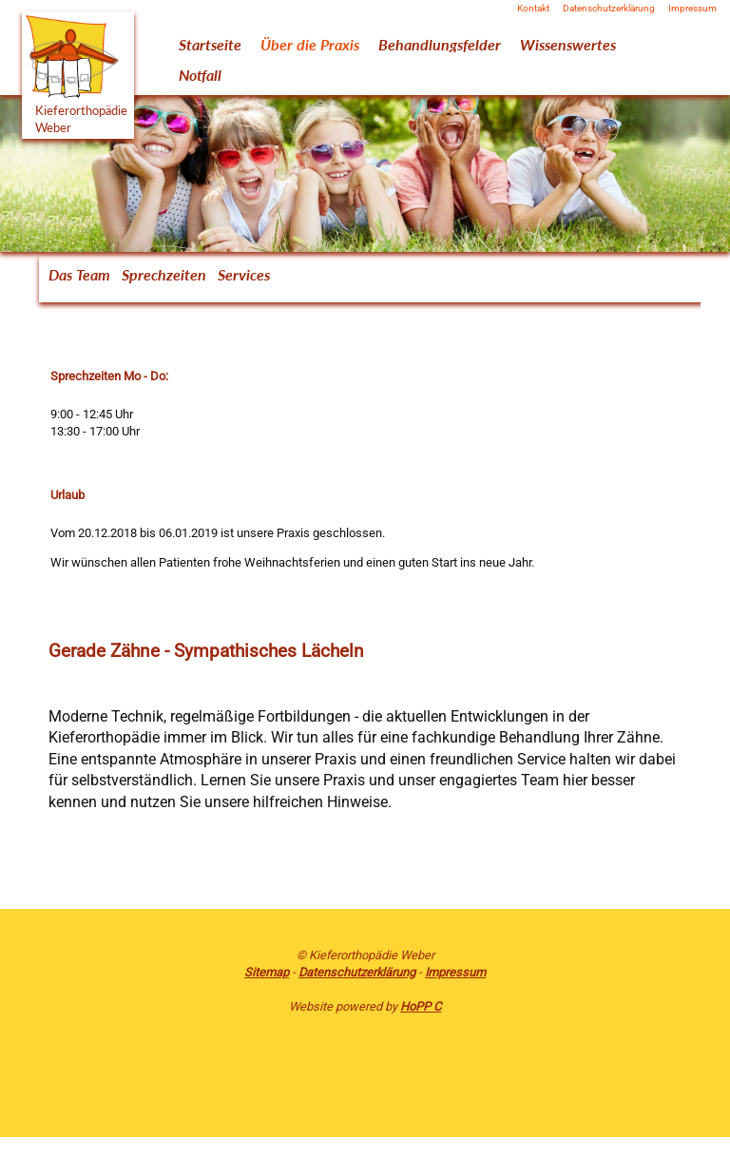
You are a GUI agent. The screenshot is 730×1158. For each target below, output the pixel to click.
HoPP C (420, 1006)
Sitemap (266, 972)
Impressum (692, 8)
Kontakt (533, 8)
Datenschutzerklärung (609, 8)
